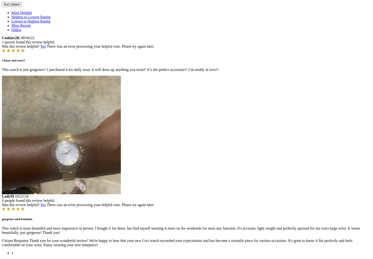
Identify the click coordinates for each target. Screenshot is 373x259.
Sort (12, 4)
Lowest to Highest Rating (30, 21)
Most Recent (21, 25)
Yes (43, 46)
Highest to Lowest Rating (30, 17)
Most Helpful (21, 13)
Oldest (16, 30)
